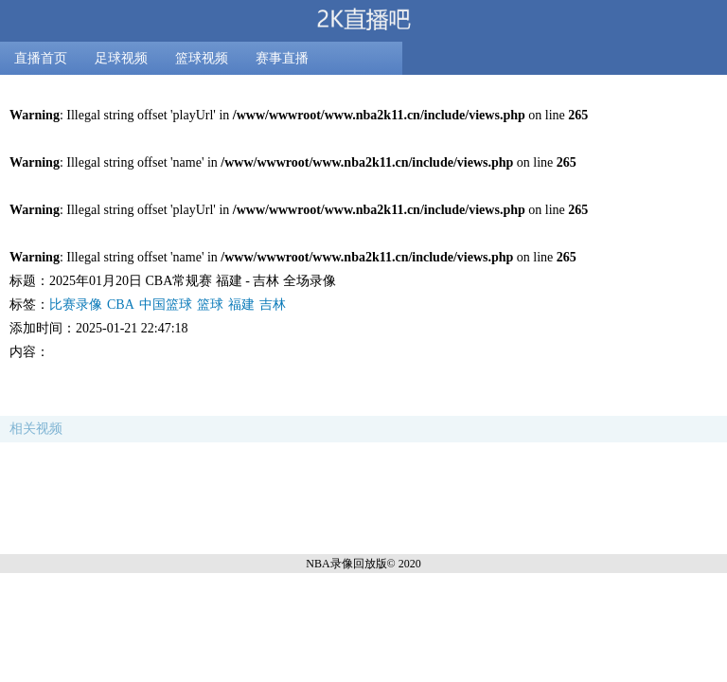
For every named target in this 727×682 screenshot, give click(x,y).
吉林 (272, 304)
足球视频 (121, 58)
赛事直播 (282, 58)
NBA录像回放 (340, 563)
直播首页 (40, 58)
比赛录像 (75, 304)
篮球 (210, 304)
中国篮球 (165, 304)
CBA (120, 304)
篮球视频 (201, 58)
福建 (241, 304)
